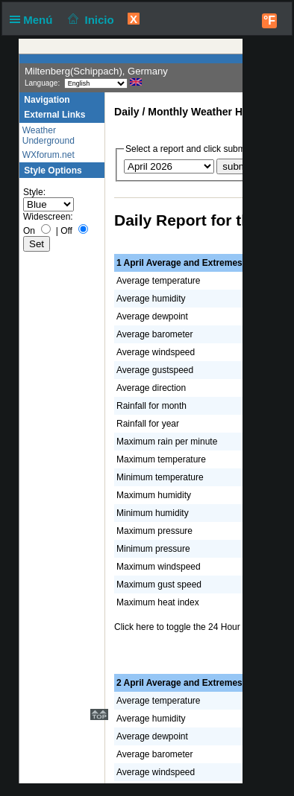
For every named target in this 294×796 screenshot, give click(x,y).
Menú (34, 19)
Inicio (89, 19)
